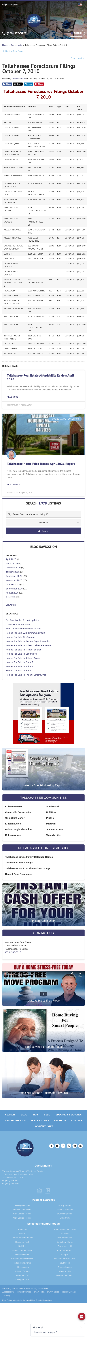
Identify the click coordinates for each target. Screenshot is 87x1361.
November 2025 (14, 580)
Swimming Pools (64, 1214)
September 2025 (14, 588)
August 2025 (12, 592)
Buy (35, 1114)
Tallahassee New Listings (19, 862)
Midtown (51, 823)
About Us (60, 1120)
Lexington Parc (22, 1279)
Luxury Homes (64, 1205)
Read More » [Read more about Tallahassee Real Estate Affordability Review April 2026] (13, 397)
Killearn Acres (13, 835)
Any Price (43, 522)
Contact (76, 1120)
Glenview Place (22, 1254)
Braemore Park (22, 1242)
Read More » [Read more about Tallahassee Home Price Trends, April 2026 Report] (13, 485)
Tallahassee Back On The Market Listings (27, 868)
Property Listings (68, 1292)
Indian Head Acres (22, 1263)
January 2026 (13, 572)
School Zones (40, 1120)
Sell (47, 1114)
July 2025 (10, 597)
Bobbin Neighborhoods (22, 1238)
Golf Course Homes (22, 1214)
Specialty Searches (69, 1114)
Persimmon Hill (65, 1246)
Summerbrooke (54, 829)
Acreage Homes (22, 1205)
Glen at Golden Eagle (22, 1250)
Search (10, 1114)
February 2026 (13, 567)
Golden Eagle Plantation (18, 829)
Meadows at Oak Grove (65, 1229)
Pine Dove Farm (64, 1250)
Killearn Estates (14, 806)
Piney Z (50, 818)
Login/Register (43, 1126)
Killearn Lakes (13, 823)
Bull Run (51, 812)
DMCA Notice (53, 1292)
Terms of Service (23, 1292)
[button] (7, 84)
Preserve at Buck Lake (64, 1259)
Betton (22, 1233)
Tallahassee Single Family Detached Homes (29, 857)
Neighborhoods (15, 1120)
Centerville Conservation (18, 812)
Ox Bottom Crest (64, 1238)
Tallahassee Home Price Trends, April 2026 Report (41, 464)
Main (20, 45)
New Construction (65, 1209)
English (80, 4)
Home (5, 45)
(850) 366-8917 (13, 952)
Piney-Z (64, 1254)
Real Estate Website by (27, 1300)
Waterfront (65, 1218)
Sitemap (6, 1295)
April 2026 (11, 559)
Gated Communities (22, 1209)
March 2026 (12, 563)
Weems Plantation (64, 1275)
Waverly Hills (53, 835)
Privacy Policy (39, 1292)
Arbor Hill (22, 1229)
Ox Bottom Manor (15, 818)
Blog (13, 45)
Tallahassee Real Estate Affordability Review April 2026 (40, 377)
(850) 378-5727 (12, 1180)
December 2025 (14, 576)
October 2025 (13, 584)
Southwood (52, 806)
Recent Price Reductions (18, 874)
